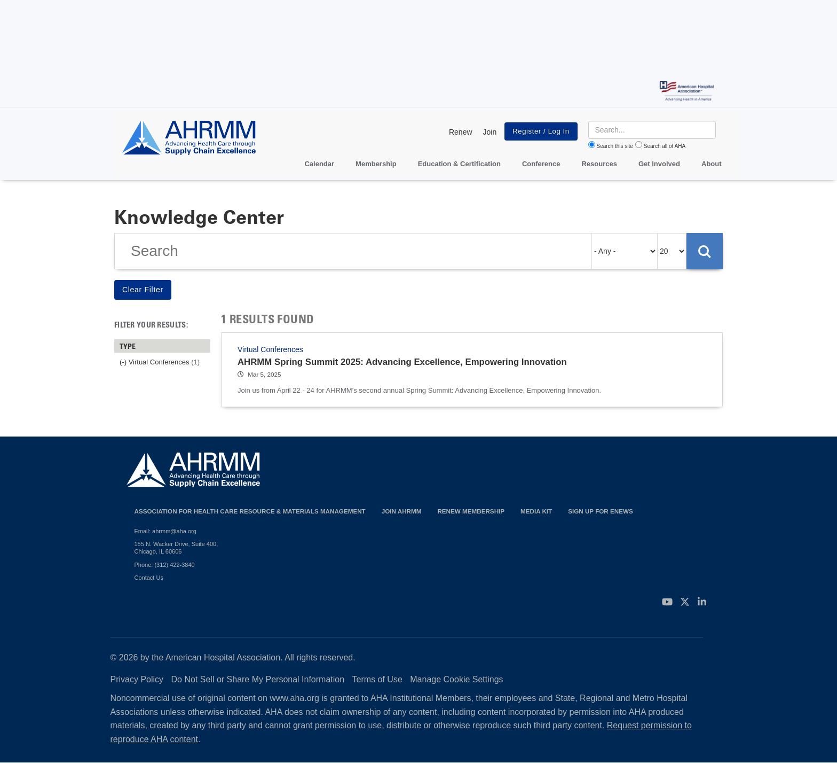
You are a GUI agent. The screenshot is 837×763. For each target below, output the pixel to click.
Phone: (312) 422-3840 (165, 565)
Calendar (319, 164)
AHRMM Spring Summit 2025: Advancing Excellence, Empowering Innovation (402, 362)
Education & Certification (459, 164)
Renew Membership (470, 511)
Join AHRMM (402, 511)
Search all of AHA (664, 146)
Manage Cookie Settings (456, 679)
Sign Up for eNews (600, 511)
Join (490, 132)
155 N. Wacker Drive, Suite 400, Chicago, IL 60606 (176, 548)
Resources (599, 164)
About (711, 164)
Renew (460, 132)
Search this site (615, 146)
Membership (376, 164)
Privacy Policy (137, 679)
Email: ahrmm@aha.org (165, 531)
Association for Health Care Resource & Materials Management (250, 511)
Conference (541, 164)
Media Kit (536, 511)
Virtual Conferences (270, 349)
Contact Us (149, 577)
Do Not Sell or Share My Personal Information (258, 679)
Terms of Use (377, 679)
